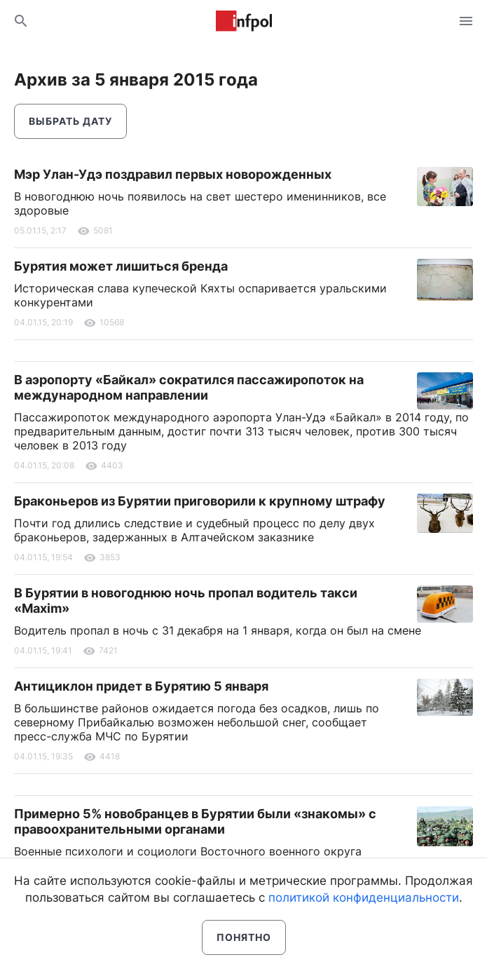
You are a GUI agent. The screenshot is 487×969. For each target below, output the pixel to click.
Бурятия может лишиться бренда (121, 266)
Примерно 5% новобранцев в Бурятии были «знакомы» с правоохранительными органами (195, 821)
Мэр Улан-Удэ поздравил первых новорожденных (172, 174)
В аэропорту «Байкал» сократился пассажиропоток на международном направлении (189, 387)
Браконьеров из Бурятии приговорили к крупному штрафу (199, 501)
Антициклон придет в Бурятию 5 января (141, 686)
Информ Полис (244, 21)
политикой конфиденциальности (363, 897)
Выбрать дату (70, 121)
